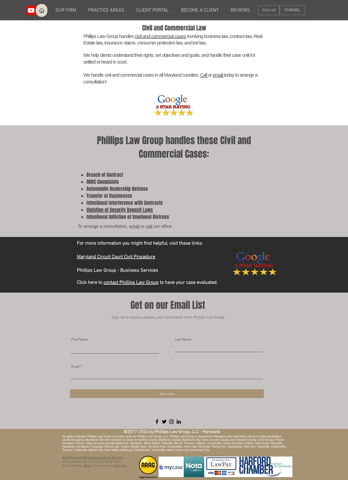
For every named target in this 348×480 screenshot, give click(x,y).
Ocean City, (120, 465)
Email (75, 366)
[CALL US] (269, 10)
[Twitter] (164, 422)
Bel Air (88, 465)
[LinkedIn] (179, 422)
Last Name (183, 339)
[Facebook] (157, 422)
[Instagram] (171, 422)
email (218, 75)
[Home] (41, 10)
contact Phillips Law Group (131, 283)
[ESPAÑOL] (292, 10)
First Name (79, 339)
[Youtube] (31, 10)
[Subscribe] (167, 393)
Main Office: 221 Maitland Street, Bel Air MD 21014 (93, 457)
